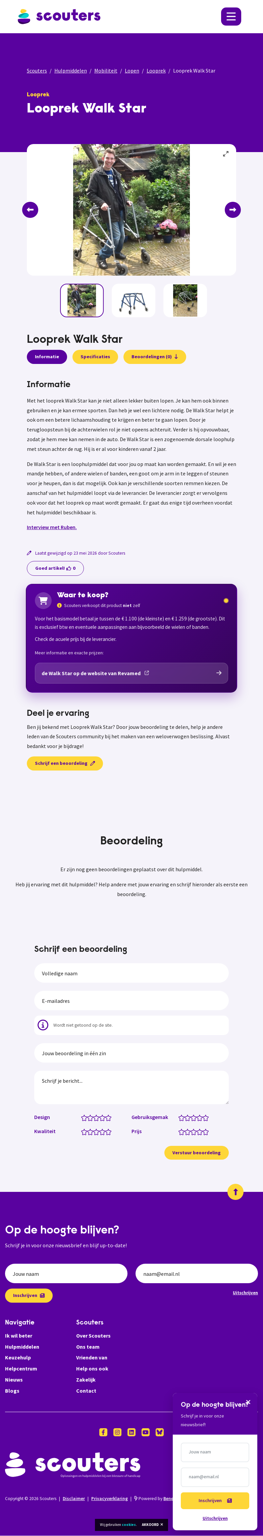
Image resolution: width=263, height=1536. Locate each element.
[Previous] (30, 210)
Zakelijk (86, 1380)
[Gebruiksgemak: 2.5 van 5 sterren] (192, 1117)
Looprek (156, 70)
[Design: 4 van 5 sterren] (103, 1117)
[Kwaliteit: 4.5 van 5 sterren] (106, 1131)
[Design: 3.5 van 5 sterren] (100, 1117)
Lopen (132, 70)
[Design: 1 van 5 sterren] (85, 1117)
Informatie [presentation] (47, 357)
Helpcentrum (21, 1368)
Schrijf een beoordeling (65, 763)
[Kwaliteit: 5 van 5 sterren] (109, 1131)
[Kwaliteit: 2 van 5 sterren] (91, 1131)
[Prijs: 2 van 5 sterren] (189, 1131)
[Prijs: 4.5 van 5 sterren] (204, 1131)
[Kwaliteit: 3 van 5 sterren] (97, 1131)
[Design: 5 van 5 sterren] (109, 1117)
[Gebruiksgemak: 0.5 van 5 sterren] (179, 1117)
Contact (86, 1391)
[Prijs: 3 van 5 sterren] (195, 1131)
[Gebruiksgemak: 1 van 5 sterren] (183, 1117)
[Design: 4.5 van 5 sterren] (106, 1117)
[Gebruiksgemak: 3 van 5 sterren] (195, 1117)
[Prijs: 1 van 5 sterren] (183, 1131)
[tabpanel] (131, 456)
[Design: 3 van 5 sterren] (97, 1117)
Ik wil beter (18, 1336)
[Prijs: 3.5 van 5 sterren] (198, 1131)
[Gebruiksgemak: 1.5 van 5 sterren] (186, 1117)
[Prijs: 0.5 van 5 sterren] (179, 1131)
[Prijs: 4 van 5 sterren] (201, 1131)
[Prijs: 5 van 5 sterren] (207, 1131)
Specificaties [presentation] (95, 357)
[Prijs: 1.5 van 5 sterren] (186, 1131)
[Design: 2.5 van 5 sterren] (94, 1117)
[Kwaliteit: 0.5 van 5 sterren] (82, 1131)
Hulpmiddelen (70, 70)
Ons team (88, 1346)
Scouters (37, 70)
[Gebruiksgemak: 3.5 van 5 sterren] (198, 1117)
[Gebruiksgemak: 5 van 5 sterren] (207, 1117)
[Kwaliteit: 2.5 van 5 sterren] (94, 1131)
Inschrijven (29, 1296)
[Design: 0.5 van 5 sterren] (82, 1117)
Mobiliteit (105, 70)
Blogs (12, 1391)
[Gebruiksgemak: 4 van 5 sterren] (201, 1117)
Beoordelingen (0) (155, 357)
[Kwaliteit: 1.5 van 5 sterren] (88, 1131)
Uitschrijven (245, 1293)
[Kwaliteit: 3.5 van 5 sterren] (100, 1131)
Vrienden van (91, 1357)
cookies (129, 1524)
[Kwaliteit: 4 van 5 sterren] (103, 1131)
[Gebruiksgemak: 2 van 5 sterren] (189, 1117)
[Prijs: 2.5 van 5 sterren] (192, 1131)
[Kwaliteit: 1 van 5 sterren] (85, 1131)
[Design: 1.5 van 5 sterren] (88, 1117)
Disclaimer (74, 1498)
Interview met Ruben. (52, 527)
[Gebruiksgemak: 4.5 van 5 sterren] (204, 1117)
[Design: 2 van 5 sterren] (91, 1117)
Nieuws (14, 1380)
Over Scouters (93, 1336)
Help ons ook (92, 1368)
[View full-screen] (226, 154)
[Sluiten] (247, 1410)
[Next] (233, 210)
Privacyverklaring (109, 1498)
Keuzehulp (18, 1357)
